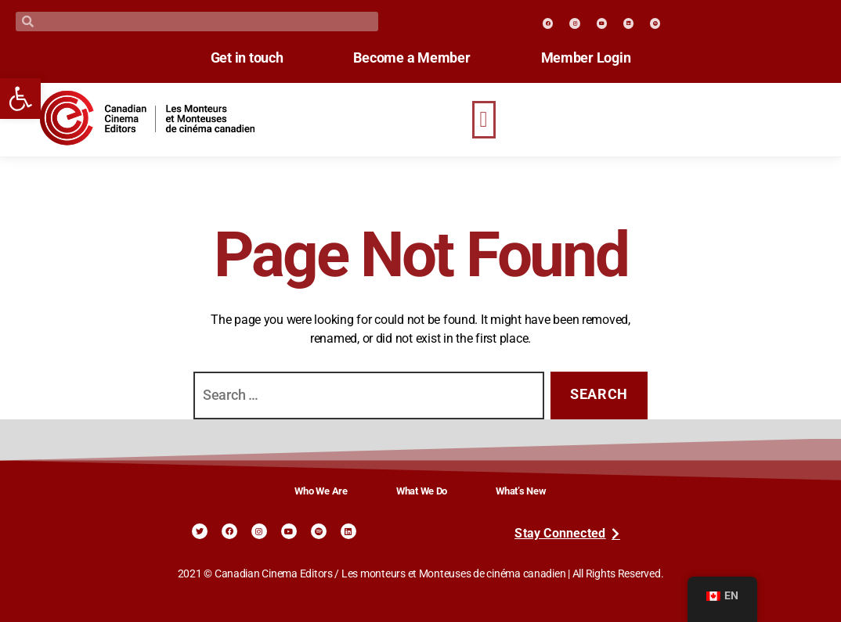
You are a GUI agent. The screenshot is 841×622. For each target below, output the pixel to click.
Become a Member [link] (411, 58)
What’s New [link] (521, 491)
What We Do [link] (421, 491)
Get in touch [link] (247, 58)
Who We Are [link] (320, 491)
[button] (484, 119)
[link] (20, 98)
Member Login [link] (586, 58)
